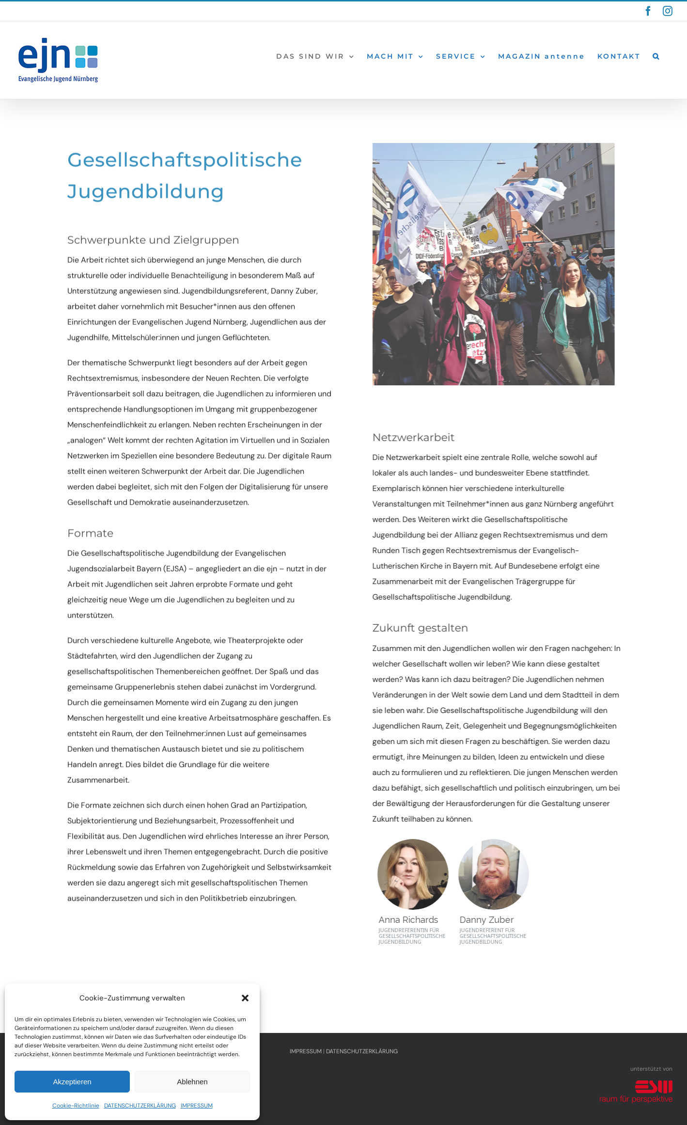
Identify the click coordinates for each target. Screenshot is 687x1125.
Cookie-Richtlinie (75, 1105)
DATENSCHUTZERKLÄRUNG (140, 1105)
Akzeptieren (72, 1081)
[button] (245, 998)
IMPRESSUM (197, 1105)
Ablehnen (192, 1081)
